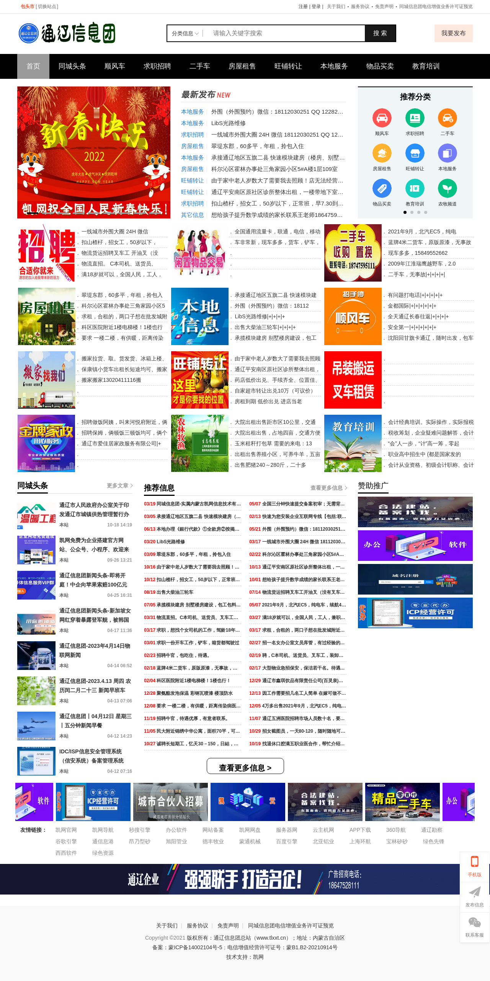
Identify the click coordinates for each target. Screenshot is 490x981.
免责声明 (384, 6)
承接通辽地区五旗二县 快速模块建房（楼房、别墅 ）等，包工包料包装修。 (307, 157)
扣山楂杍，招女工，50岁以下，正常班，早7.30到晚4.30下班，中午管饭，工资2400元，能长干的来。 (341, 203)
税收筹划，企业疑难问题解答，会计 (430, 433)
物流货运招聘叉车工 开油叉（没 (119, 253)
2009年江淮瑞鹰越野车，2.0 (421, 264)
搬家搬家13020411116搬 (110, 380)
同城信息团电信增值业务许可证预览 (436, 6)
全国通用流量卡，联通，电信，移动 (276, 231)
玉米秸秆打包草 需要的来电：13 (272, 443)
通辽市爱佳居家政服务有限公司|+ (120, 443)
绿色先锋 (433, 841)
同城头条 (72, 66)
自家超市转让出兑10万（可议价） (275, 391)
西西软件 (66, 853)
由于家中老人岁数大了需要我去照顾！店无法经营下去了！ (286, 180)
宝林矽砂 (397, 841)
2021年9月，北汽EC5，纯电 (421, 231)
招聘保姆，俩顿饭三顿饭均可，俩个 (123, 433)
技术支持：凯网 (245, 957)
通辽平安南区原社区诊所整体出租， (277, 369)
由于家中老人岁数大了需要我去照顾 (277, 358)
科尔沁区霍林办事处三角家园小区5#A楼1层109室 (274, 169)
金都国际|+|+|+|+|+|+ (411, 306)
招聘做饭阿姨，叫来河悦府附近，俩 (123, 422)
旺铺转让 (288, 66)
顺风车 (115, 66)
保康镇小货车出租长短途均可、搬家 (123, 369)
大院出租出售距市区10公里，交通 (274, 422)
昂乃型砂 (139, 841)
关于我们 (336, 6)
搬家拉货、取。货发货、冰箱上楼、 (123, 358)
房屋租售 (242, 66)
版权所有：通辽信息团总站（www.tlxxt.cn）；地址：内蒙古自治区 (266, 938)
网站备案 (213, 830)
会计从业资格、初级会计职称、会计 (430, 465)
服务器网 (286, 830)
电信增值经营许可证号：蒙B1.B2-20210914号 (282, 947)
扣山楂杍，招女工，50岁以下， (118, 242)
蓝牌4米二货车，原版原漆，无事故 (429, 242)
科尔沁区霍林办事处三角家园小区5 (122, 306)
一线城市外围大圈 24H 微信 (114, 231)
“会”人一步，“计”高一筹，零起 (423, 443)
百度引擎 (286, 841)
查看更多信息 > (245, 768)
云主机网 (323, 830)
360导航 (396, 830)
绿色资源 (103, 853)
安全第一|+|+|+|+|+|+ (411, 327)
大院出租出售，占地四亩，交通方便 (276, 433)
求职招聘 (157, 66)
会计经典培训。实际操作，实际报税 (430, 422)
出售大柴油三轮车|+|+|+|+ (265, 327)
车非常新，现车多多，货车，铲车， (276, 242)
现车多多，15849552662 (417, 253)
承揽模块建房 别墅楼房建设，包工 (275, 338)
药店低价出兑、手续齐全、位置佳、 (277, 380)
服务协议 (360, 6)
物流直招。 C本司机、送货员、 (118, 264)
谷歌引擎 (66, 841)
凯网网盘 (250, 830)
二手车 (199, 66)
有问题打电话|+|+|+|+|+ (414, 295)
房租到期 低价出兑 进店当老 (268, 401)
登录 (316, 6)
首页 (33, 66)
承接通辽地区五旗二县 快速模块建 (275, 295)
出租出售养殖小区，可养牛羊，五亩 (276, 454)
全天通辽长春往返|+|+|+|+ (417, 316)
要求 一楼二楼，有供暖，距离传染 (121, 338)
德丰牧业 (213, 841)
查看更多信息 (328, 488)
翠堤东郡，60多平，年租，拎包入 (121, 295)
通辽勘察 (432, 830)
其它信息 (192, 215)
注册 (303, 6)
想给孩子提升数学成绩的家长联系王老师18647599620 (280, 215)
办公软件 (176, 830)
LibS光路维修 (228, 123)
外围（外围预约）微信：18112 (271, 306)
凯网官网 (66, 830)
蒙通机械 (250, 841)
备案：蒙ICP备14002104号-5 (187, 947)
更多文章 (119, 485)
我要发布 (453, 33)
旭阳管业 (176, 841)
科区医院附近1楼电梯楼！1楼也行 (121, 327)
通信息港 (103, 841)
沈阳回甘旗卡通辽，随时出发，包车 (430, 338)
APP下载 (360, 830)
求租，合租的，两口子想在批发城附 (123, 316)
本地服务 (334, 66)
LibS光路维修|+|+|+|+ (259, 316)
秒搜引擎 (139, 830)
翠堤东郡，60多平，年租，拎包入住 (257, 146)
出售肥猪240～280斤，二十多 (269, 465)
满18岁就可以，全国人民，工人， (121, 274)
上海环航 (360, 841)
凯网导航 (103, 830)
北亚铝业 (323, 841)
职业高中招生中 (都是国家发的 (424, 454)
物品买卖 (380, 66)
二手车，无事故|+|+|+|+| (416, 274)
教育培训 (426, 66)
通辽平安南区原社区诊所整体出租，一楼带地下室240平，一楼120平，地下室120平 (317, 192)
